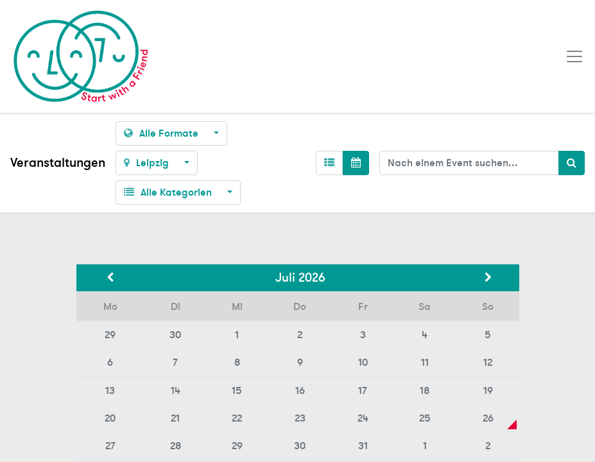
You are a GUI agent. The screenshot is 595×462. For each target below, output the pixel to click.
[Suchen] (571, 163)
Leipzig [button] (147, 163)
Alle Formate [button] (162, 133)
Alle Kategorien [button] (169, 192)
